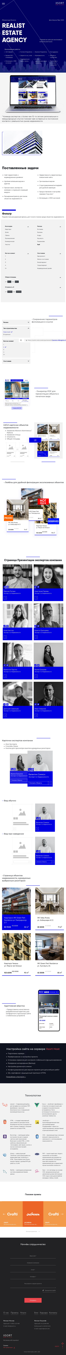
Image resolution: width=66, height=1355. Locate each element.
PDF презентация (9, 1347)
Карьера (44, 1312)
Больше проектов (33, 1231)
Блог (36, 1312)
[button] (4, 1214)
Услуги (23, 1312)
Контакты (53, 1312)
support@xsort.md (44, 1328)
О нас (6, 1312)
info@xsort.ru (12, 1326)
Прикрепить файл (49, 1290)
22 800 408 (44, 1323)
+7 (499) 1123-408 (14, 1323)
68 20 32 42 (46, 1326)
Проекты (14, 1312)
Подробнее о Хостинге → (16, 1077)
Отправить (33, 1300)
